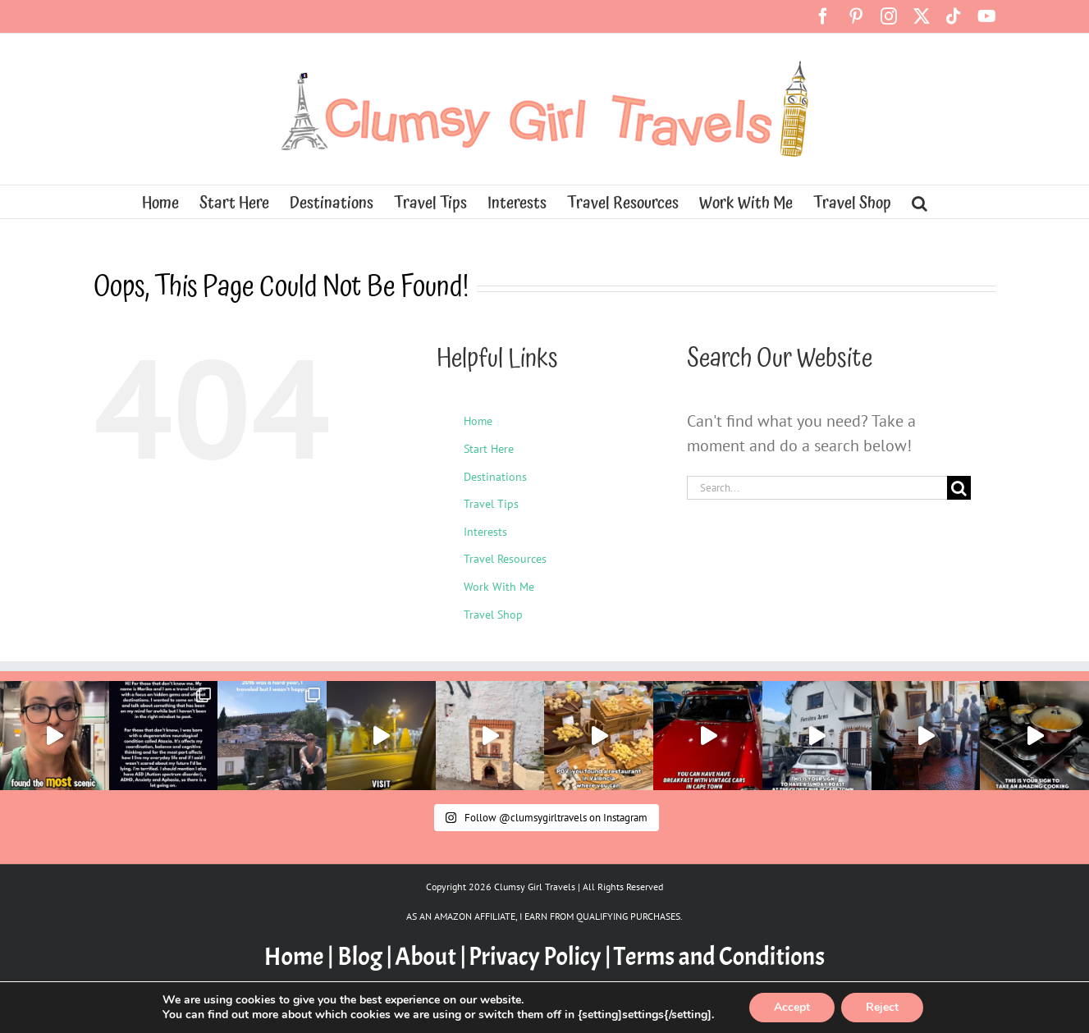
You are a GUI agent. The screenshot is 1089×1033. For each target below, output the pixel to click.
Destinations (495, 476)
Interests (485, 531)
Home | (300, 956)
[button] (919, 201)
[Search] (959, 488)
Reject (882, 1007)
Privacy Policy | (540, 956)
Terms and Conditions (720, 956)
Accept (792, 1007)
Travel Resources (505, 558)
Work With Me (499, 586)
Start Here (489, 448)
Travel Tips (491, 503)
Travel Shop (493, 614)
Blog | (364, 956)
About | (430, 956)
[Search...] (817, 488)
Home (478, 421)
